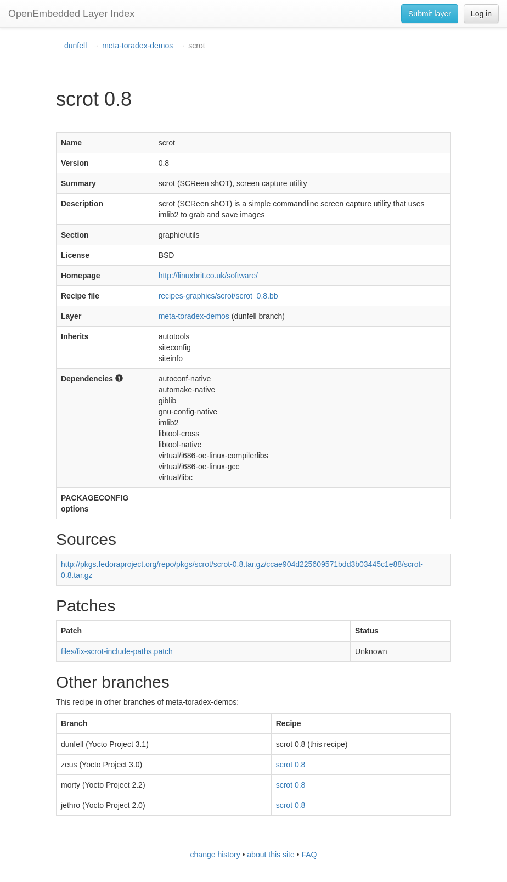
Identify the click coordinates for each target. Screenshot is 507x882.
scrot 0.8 (291, 764)
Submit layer (429, 13)
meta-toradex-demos (137, 45)
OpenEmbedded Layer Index (71, 13)
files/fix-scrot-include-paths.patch (117, 651)
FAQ (309, 854)
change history (215, 854)
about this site (270, 854)
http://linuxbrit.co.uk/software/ (208, 275)
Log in (481, 13)
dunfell (75, 45)
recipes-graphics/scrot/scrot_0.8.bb (218, 295)
